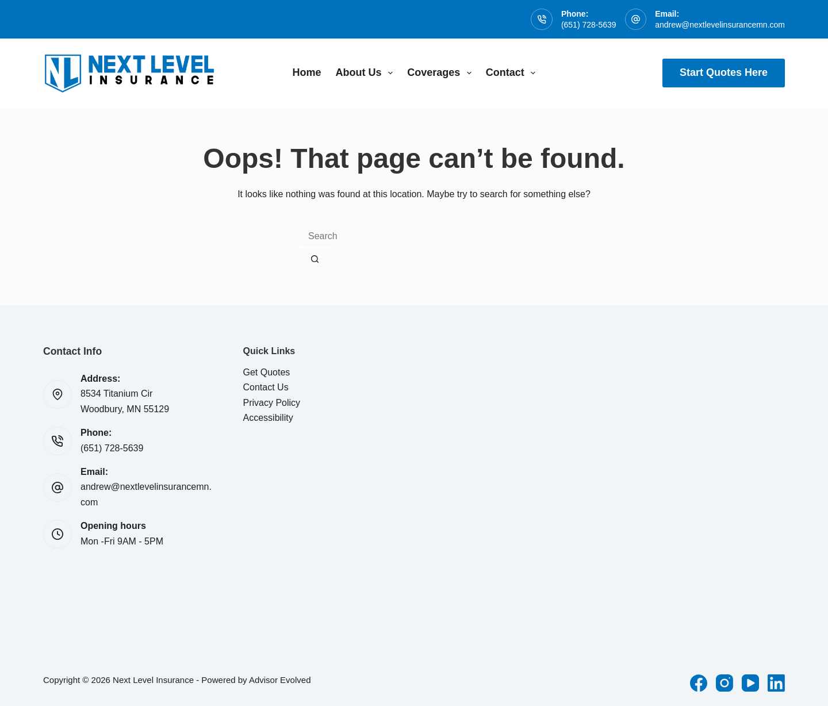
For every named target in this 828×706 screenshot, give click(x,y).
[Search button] (315, 259)
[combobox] (382, 236)
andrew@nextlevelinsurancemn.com (720, 24)
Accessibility (268, 418)
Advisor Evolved (280, 680)
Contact (513, 73)
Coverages (441, 73)
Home (307, 72)
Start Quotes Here (724, 72)
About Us (367, 73)
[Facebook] (698, 683)
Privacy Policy (272, 403)
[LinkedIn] (776, 683)
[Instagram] (724, 683)
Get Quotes (266, 372)
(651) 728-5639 (588, 24)
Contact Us (266, 387)
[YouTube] (750, 683)
